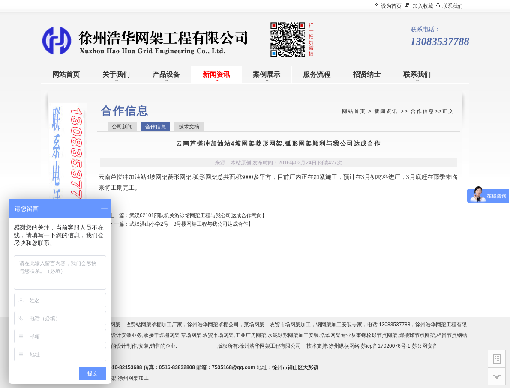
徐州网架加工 (133, 378)
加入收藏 (423, 6)
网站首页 (354, 111)
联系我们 (452, 6)
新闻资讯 (386, 111)
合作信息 (423, 111)
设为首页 (391, 6)
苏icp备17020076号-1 (385, 346)
